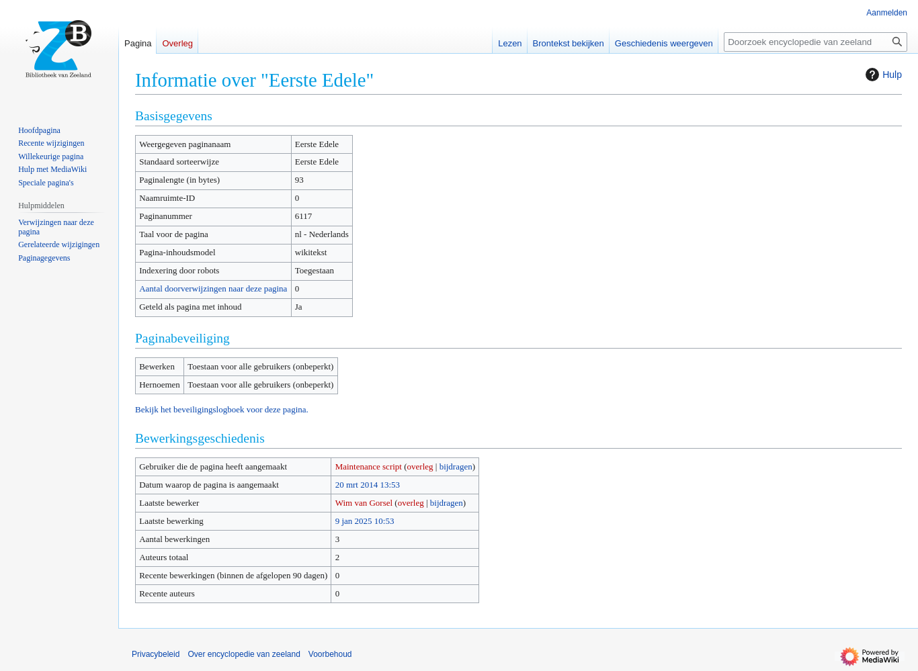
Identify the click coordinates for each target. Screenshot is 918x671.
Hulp (882, 74)
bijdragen (456, 466)
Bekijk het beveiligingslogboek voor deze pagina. (221, 409)
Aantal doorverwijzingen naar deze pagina (213, 288)
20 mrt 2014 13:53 (367, 485)
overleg (420, 466)
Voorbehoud (330, 654)
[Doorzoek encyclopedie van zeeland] (815, 42)
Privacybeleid (155, 654)
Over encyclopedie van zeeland (243, 654)
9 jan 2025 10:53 (364, 521)
